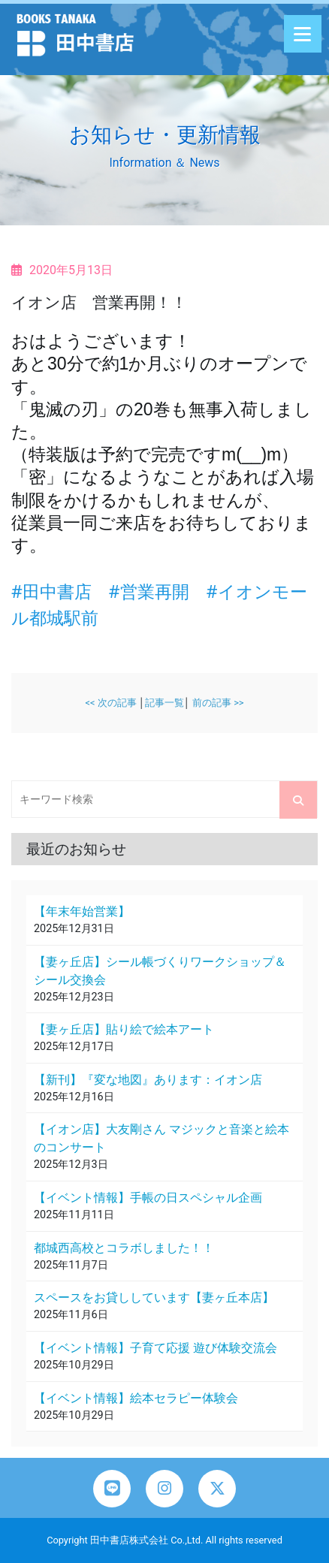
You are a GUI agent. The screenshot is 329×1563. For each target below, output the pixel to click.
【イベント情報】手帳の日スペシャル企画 (148, 1197)
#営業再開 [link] (149, 591)
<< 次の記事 (110, 702)
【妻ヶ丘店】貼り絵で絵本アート (124, 1029)
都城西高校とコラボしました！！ (124, 1248)
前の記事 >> (218, 702)
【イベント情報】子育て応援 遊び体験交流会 (155, 1348)
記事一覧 (164, 702)
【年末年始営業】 (82, 911)
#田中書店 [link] (51, 591)
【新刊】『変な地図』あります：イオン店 (148, 1080)
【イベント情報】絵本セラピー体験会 (136, 1398)
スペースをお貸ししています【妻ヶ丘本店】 (154, 1297)
